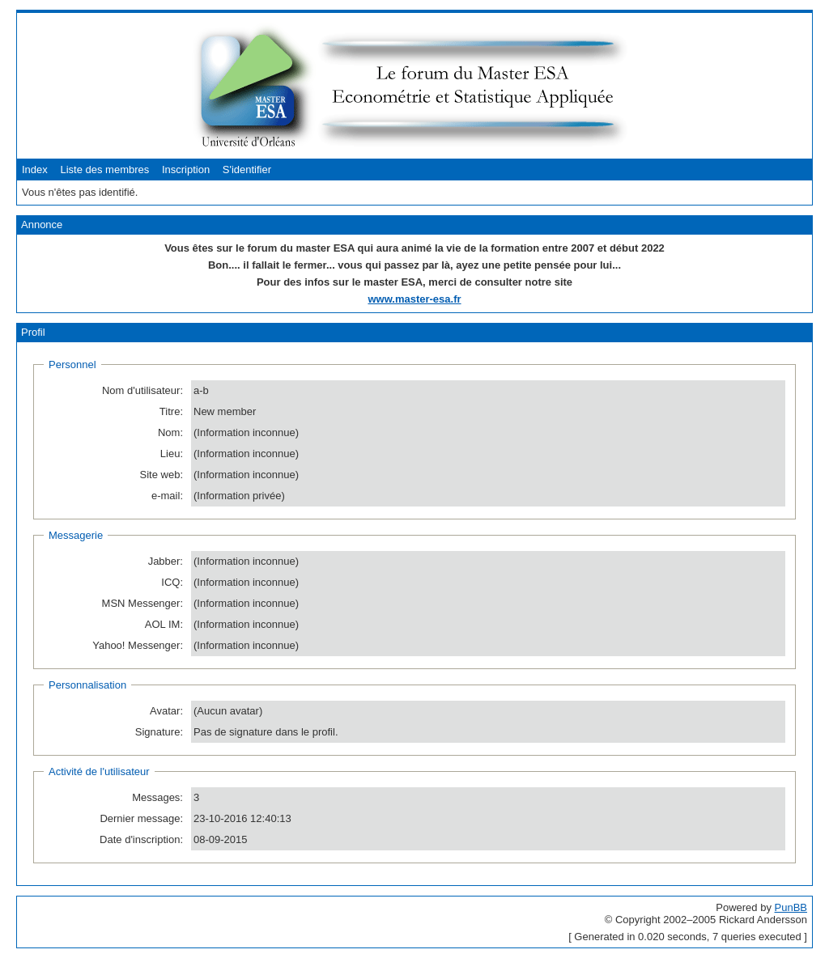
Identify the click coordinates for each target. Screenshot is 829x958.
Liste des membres (104, 169)
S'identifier (247, 169)
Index (35, 169)
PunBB (791, 907)
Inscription (186, 169)
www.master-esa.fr (414, 299)
